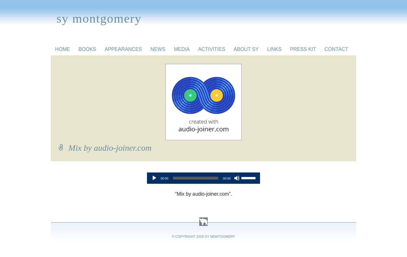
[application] (203, 178)
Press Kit (303, 49)
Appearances (123, 49)
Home (62, 49)
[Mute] (237, 178)
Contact (336, 49)
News (157, 49)
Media (182, 49)
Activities (211, 49)
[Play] (154, 178)
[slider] (195, 178)
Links (274, 49)
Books (87, 49)
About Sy (246, 49)
